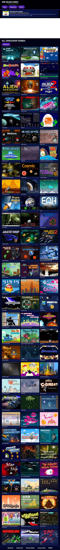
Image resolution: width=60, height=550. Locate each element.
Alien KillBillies (24, 77)
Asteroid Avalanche (6, 111)
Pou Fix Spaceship (6, 343)
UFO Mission (23, 509)
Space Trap (4, 459)
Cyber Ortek (42, 194)
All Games (6, 44)
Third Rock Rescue (25, 493)
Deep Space (23, 194)
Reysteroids (42, 360)
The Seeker (4, 493)
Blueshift (23, 160)
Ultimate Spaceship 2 (44, 509)
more (31, 15)
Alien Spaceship (5, 94)
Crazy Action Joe (5, 194)
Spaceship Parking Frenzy (45, 443)
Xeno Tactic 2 (43, 526)
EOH (41, 210)
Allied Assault (24, 94)
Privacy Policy (30, 548)
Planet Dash (42, 326)
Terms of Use (42, 548)
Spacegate (23, 410)
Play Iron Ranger (5, 326)
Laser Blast (23, 277)
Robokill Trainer (5, 376)
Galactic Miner (5, 243)
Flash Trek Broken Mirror (26, 227)
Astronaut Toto (43, 111)
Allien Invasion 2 (43, 94)
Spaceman (42, 410)
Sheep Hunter (24, 376)
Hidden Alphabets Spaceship (46, 260)
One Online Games (10, 2)
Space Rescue (24, 426)
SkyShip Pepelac (5, 393)
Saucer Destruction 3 (44, 376)
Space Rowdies (5, 443)
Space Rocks (42, 426)
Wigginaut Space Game (26, 526)
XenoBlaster (23, 543)
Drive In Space (5, 210)
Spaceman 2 (4, 426)
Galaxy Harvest (24, 243)
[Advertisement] (30, 28)
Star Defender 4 (24, 459)
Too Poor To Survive (44, 493)
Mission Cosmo (43, 293)
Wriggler (4, 543)
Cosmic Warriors (43, 177)
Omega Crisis (24, 310)
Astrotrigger (4, 127)
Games (21, 7)
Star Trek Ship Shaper (25, 476)
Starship (4, 476)
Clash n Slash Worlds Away (7, 177)
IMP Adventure (5, 277)
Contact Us (19, 548)
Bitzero (3, 144)
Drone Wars (23, 210)
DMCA (50, 548)
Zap (41, 543)
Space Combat (43, 393)
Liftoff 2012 (42, 277)
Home (5, 7)
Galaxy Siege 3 (5, 260)
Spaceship (23, 443)
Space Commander (6, 410)
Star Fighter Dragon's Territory (46, 459)
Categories (13, 7)
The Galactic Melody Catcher (46, 476)
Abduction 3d (24, 61)
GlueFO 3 (23, 260)
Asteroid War (24, 111)
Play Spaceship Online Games (27, 343)
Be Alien (42, 127)
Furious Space (43, 227)
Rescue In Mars (5, 360)
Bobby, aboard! (5, 160)
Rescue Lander (24, 360)
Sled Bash (23, 393)
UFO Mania (4, 509)
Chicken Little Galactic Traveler (46, 160)
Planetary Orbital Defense (26, 326)
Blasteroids (42, 144)
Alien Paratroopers (44, 77)
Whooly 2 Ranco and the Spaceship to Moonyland (10, 527)
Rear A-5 (42, 343)
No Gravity (4, 310)
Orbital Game (43, 310)
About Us (10, 548)
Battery (22, 127)
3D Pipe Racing (5, 61)
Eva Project (4, 227)
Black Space (23, 144)
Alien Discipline (5, 77)
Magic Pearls (5, 293)
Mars (22, 293)
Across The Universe (44, 61)
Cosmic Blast (24, 177)
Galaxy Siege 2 (43, 243)
